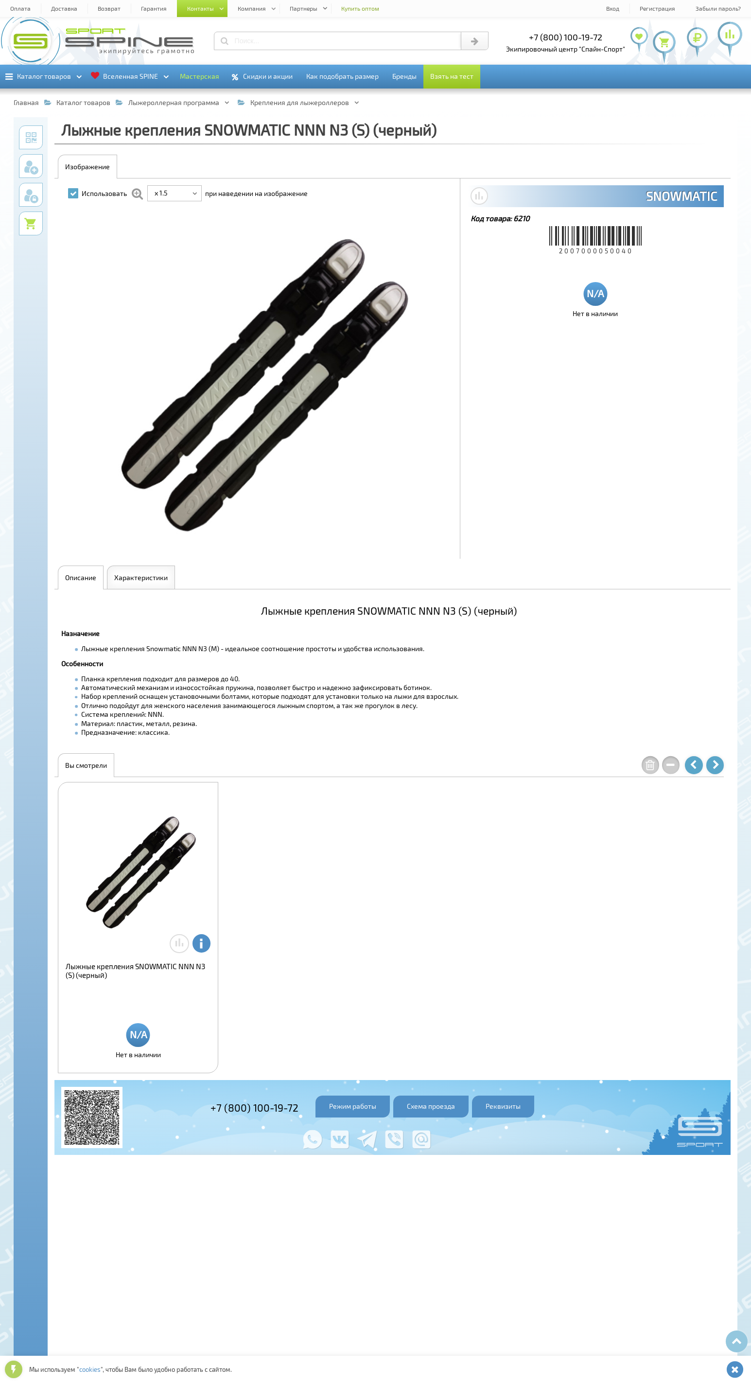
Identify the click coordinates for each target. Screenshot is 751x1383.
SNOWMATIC (681, 196)
